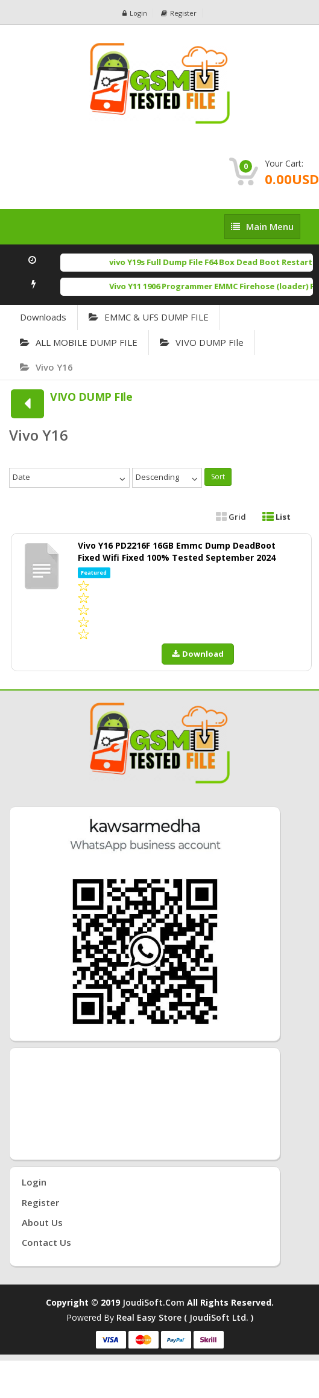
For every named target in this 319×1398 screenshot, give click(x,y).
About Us (42, 1222)
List (276, 516)
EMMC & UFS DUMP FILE (149, 317)
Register (179, 13)
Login (134, 13)
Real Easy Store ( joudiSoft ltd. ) (184, 1317)
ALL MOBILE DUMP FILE (78, 342)
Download (198, 653)
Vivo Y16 (46, 367)
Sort (218, 476)
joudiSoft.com (153, 1302)
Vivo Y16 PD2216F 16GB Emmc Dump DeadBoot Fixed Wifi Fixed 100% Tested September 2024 (177, 551)
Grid (231, 516)
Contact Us (46, 1242)
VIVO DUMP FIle (202, 342)
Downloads (43, 317)
